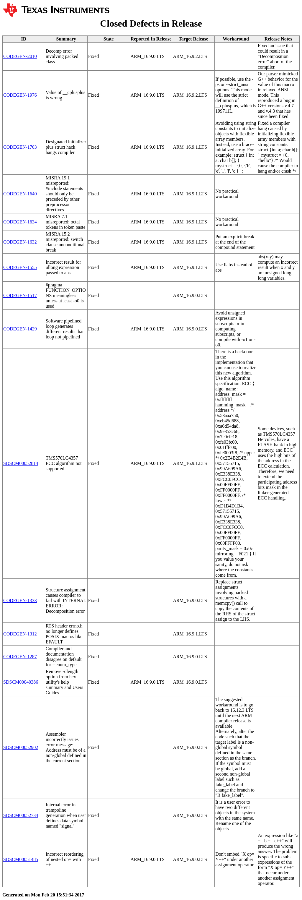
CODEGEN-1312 (20, 633)
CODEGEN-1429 (20, 328)
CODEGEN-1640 (20, 193)
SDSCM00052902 (20, 747)
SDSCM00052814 (20, 463)
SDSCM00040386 (20, 682)
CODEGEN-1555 (20, 267)
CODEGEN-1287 (20, 656)
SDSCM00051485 (20, 859)
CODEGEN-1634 (20, 221)
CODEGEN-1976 (20, 95)
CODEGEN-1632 (20, 241)
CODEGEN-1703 (20, 147)
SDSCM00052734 (20, 815)
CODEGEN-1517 (20, 295)
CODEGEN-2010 (20, 56)
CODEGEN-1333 (20, 600)
